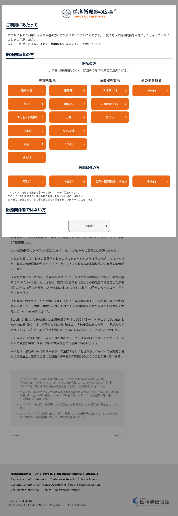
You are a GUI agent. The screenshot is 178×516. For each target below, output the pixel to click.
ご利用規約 (55, 44)
